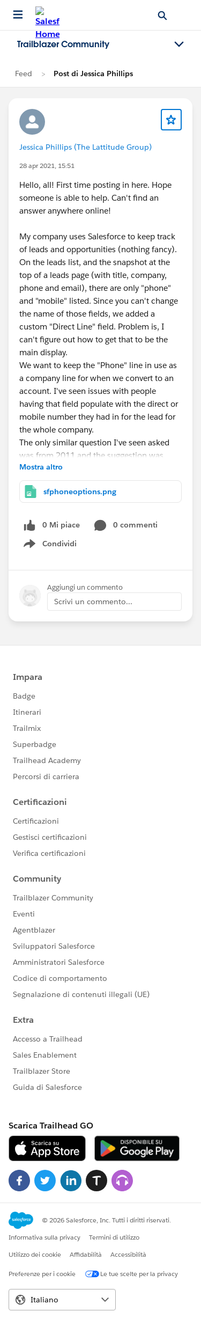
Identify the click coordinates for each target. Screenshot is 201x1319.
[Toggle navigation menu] (179, 44)
